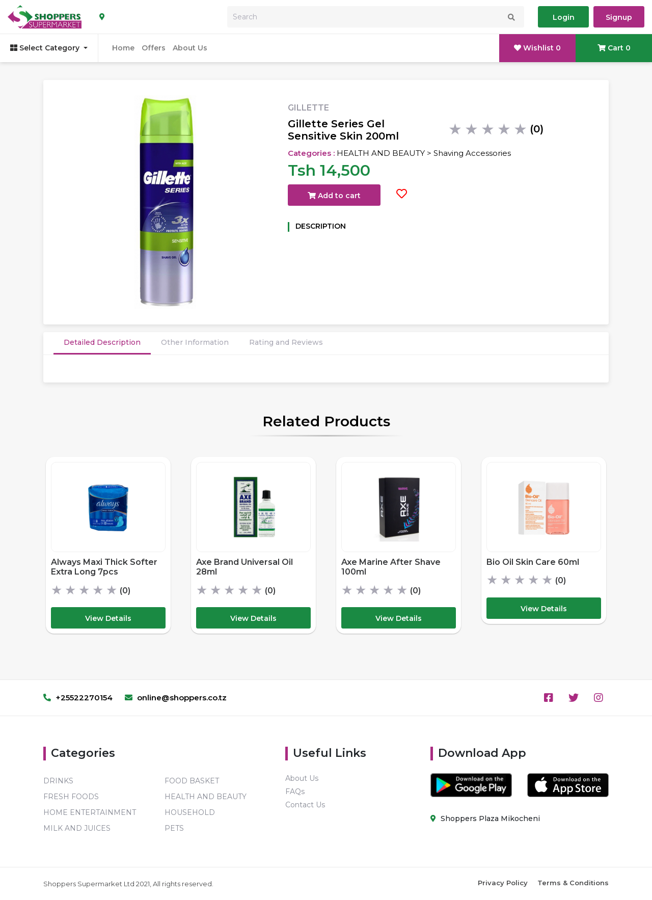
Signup (619, 17)
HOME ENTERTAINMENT (89, 812)
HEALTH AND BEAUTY (206, 796)
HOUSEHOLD (190, 812)
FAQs (295, 791)
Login (564, 17)
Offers (154, 47)
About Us (190, 47)
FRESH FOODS (71, 796)
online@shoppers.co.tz (176, 697)
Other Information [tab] (195, 342)
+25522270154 (78, 697)
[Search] (375, 17)
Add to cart (334, 195)
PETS (174, 828)
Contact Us (305, 804)
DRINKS (58, 780)
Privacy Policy (503, 883)
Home (123, 47)
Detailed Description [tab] (102, 342)
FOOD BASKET (192, 780)
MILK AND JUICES (77, 828)
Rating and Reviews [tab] (286, 342)
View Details (108, 618)
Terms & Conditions (573, 883)
